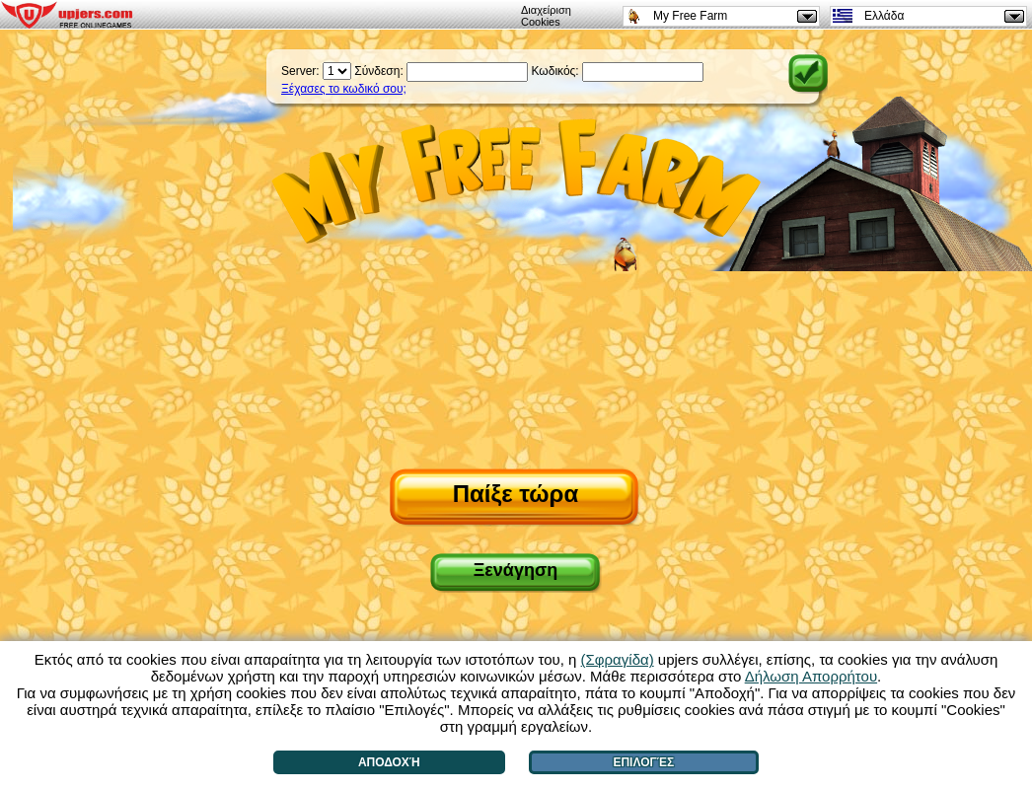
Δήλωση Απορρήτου (811, 676)
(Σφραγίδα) (617, 659)
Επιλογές (643, 762)
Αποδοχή (389, 762)
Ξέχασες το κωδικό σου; (343, 89)
